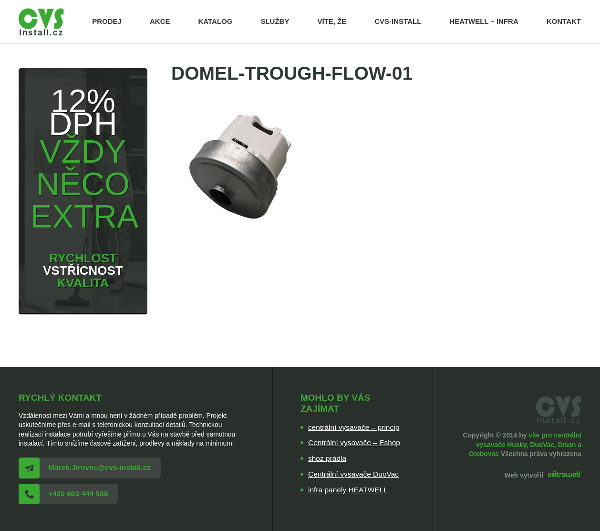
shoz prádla (327, 458)
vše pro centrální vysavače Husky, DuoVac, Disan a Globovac (525, 444)
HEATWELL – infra (483, 21)
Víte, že (331, 21)
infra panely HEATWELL (348, 490)
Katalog (215, 21)
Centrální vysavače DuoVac (353, 474)
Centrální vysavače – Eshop (354, 442)
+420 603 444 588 (78, 493)
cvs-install (397, 21)
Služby (274, 21)
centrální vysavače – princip (353, 427)
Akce (160, 21)
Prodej (107, 21)
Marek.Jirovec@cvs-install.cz (99, 467)
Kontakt (564, 21)
